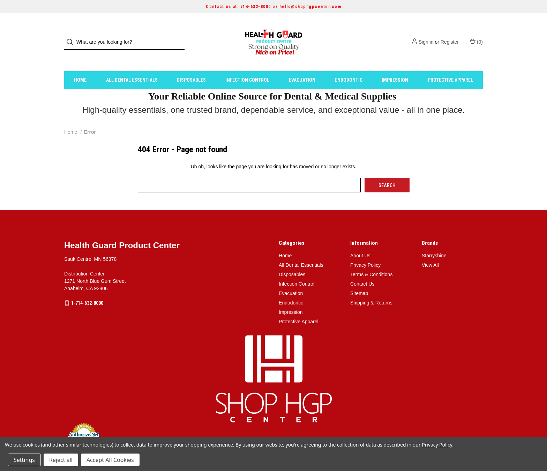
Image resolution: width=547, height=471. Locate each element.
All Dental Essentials (132, 67)
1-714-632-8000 (87, 290)
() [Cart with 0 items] (476, 35)
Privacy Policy (365, 252)
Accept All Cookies (110, 460)
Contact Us (362, 271)
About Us (360, 243)
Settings (24, 460)
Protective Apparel (450, 67)
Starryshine (434, 243)
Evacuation (302, 67)
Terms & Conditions (371, 262)
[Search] (72, 36)
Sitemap (359, 281)
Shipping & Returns (371, 290)
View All (430, 252)
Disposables (191, 67)
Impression (395, 67)
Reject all (61, 460)
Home (80, 67)
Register (450, 36)
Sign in (426, 36)
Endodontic (348, 67)
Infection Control (247, 67)
